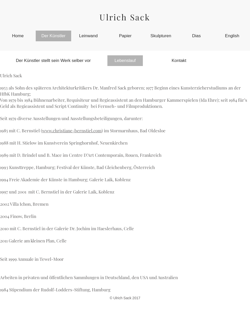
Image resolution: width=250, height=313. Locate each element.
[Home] (18, 36)
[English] (232, 36)
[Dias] (196, 36)
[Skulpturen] (161, 36)
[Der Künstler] (53, 36)
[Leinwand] (88, 36)
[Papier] (125, 36)
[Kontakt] (179, 60)
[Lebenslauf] (125, 60)
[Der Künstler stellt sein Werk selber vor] (53, 60)
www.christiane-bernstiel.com (72, 130)
